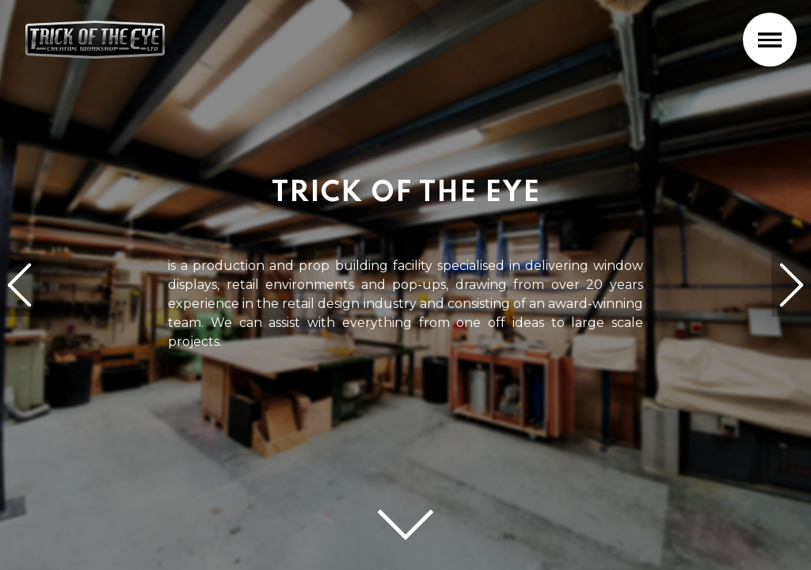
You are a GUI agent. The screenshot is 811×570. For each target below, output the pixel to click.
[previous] (20, 285)
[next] (791, 285)
